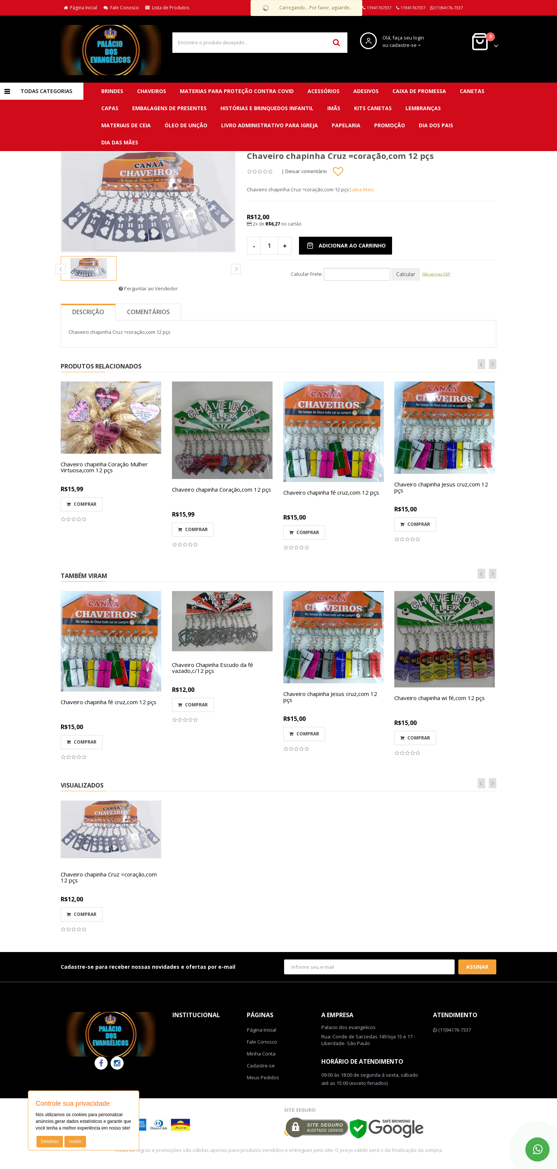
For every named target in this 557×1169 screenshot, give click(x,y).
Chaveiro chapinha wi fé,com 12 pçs (439, 698)
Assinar (477, 966)
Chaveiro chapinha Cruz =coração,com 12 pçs (109, 877)
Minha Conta (261, 1053)
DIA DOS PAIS (436, 125)
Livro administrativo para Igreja (269, 125)
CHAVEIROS (151, 91)
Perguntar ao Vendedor (148, 288)
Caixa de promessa (419, 91)
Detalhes (49, 1141)
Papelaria (346, 125)
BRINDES (112, 91)
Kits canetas (373, 108)
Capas (109, 108)
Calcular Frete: (307, 274)
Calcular (405, 274)
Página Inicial (80, 7)
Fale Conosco (121, 7)
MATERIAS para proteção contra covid (237, 91)
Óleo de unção (186, 125)
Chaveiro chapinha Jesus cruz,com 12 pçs (441, 487)
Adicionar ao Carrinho (346, 245)
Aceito (75, 1141)
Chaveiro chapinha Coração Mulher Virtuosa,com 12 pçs (104, 467)
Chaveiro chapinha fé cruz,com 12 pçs (331, 492)
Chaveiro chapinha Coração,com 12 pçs (221, 489)
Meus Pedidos (263, 1077)
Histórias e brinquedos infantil (266, 108)
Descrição (88, 312)
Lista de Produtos (167, 7)
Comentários (148, 312)
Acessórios (324, 91)
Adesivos (366, 91)
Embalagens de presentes (169, 108)
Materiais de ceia (126, 125)
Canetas (472, 91)
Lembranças (423, 108)
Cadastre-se (261, 1065)
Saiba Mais (361, 189)
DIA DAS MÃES (119, 142)
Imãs (333, 108)
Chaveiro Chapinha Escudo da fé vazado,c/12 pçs (212, 668)
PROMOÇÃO (389, 125)
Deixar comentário (306, 171)
